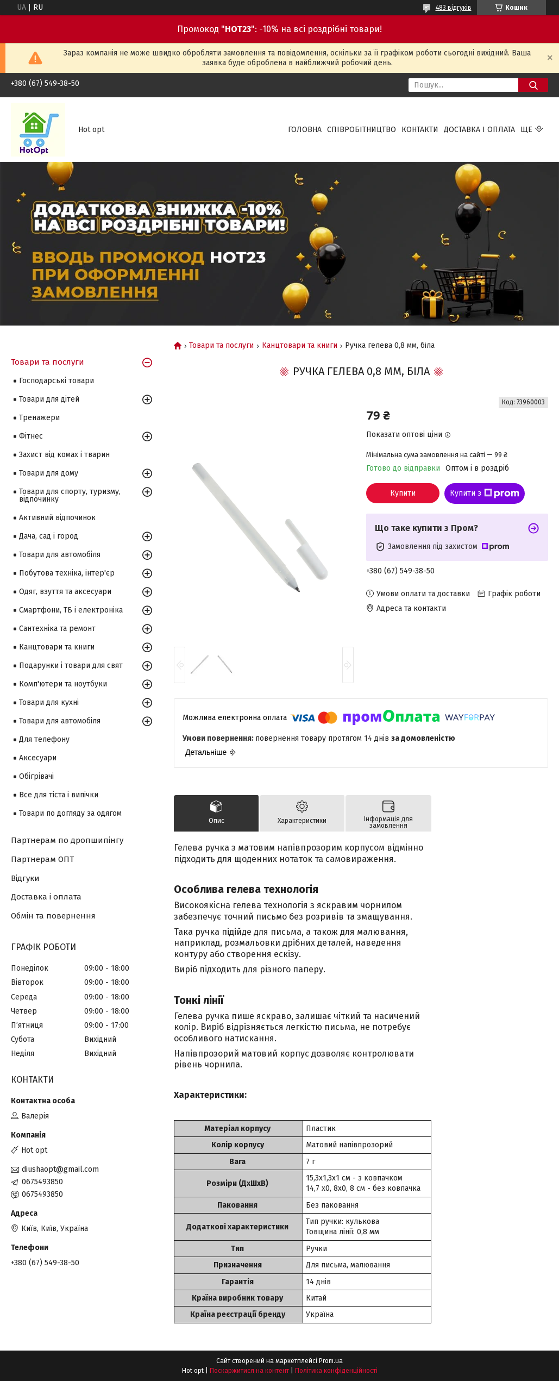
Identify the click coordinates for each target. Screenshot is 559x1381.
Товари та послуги (221, 345)
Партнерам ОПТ (42, 859)
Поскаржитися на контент (249, 1370)
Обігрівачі (36, 776)
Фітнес (31, 436)
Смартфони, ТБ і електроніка (71, 610)
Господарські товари (56, 380)
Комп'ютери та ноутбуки (63, 684)
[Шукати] (533, 85)
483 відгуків (454, 7)
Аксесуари (37, 758)
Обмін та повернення (53, 916)
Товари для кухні (49, 702)
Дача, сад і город (48, 536)
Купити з (484, 493)
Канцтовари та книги (299, 345)
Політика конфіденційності (336, 1370)
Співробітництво (361, 129)
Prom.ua (331, 1361)
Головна (305, 129)
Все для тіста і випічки (58, 794)
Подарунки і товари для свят (71, 665)
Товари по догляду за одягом (70, 813)
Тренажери (39, 417)
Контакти (419, 129)
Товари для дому (48, 473)
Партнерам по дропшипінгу (67, 840)
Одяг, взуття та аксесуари (65, 591)
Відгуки (25, 878)
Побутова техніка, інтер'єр (67, 573)
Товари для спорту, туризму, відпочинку (70, 495)
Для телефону (44, 739)
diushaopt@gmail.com (60, 1169)
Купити (403, 493)
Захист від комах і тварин (64, 454)
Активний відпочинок (57, 517)
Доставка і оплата (479, 129)
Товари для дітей (49, 399)
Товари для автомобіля (60, 554)
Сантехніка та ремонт (57, 628)
